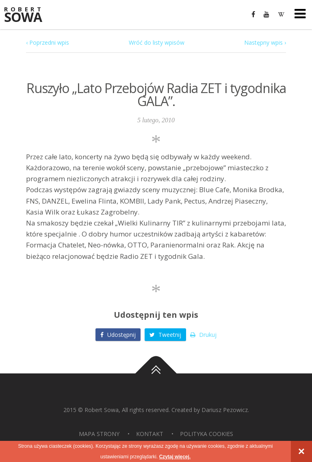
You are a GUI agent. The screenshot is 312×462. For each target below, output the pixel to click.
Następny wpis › (265, 42)
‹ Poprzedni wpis (47, 42)
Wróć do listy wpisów (156, 42)
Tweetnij (165, 334)
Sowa (28, 15)
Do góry (156, 373)
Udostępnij (118, 334)
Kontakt (149, 434)
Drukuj (203, 334)
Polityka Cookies (206, 434)
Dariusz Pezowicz (225, 410)
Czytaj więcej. (175, 457)
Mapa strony (99, 434)
